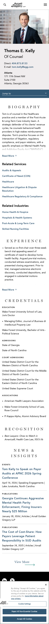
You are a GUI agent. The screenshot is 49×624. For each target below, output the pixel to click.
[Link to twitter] (12, 580)
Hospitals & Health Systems (17, 218)
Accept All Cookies (24, 620)
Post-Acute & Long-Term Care (18, 223)
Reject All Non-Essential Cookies (24, 612)
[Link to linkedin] (4, 580)
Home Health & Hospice (15, 212)
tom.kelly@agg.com (22, 67)
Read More (8, 156)
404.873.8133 (19, 63)
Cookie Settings (24, 605)
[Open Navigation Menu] (45, 4)
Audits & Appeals (11, 170)
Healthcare (8, 182)
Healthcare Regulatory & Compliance (22, 196)
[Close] (46, 585)
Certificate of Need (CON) (16, 176)
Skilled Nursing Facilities (15, 229)
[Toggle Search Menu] (4, 4)
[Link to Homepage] (25, 5)
